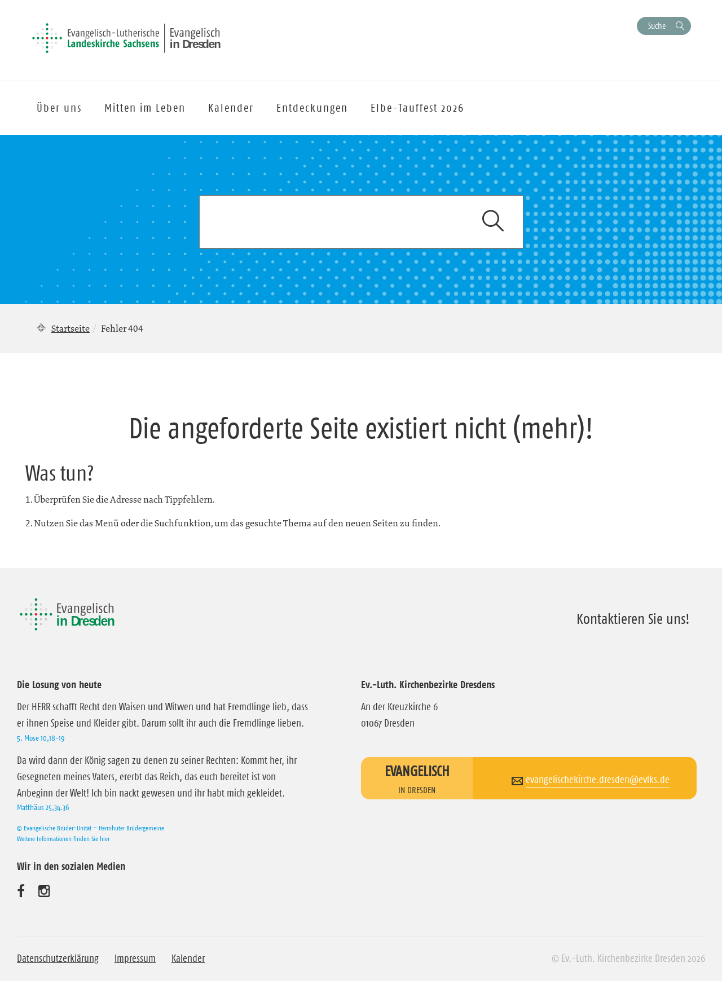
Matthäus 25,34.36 (43, 807)
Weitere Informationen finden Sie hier (63, 838)
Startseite (70, 328)
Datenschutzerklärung (58, 958)
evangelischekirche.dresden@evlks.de (598, 779)
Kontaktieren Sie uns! (633, 619)
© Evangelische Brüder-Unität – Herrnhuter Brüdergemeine (90, 828)
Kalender (188, 958)
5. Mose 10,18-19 (40, 738)
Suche (657, 25)
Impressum (135, 958)
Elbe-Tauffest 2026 (417, 108)
